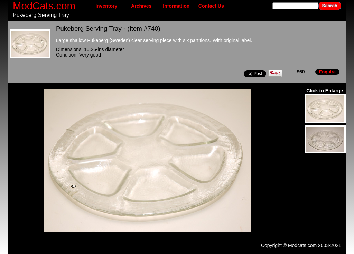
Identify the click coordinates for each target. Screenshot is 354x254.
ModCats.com (44, 5)
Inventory (106, 6)
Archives (141, 6)
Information (176, 6)
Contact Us (211, 6)
